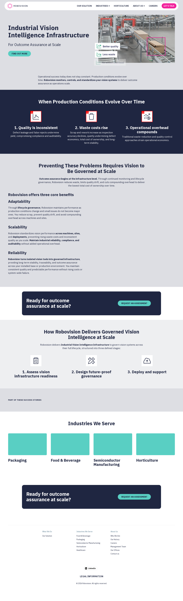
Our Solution (47, 536)
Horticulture (81, 546)
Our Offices (115, 550)
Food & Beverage (83, 536)
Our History (115, 539)
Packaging (81, 539)
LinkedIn (90, 568)
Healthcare (81, 550)
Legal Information (91, 576)
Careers (114, 543)
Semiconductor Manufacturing (88, 543)
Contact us (115, 554)
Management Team (118, 546)
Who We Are (115, 536)
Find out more (19, 53)
